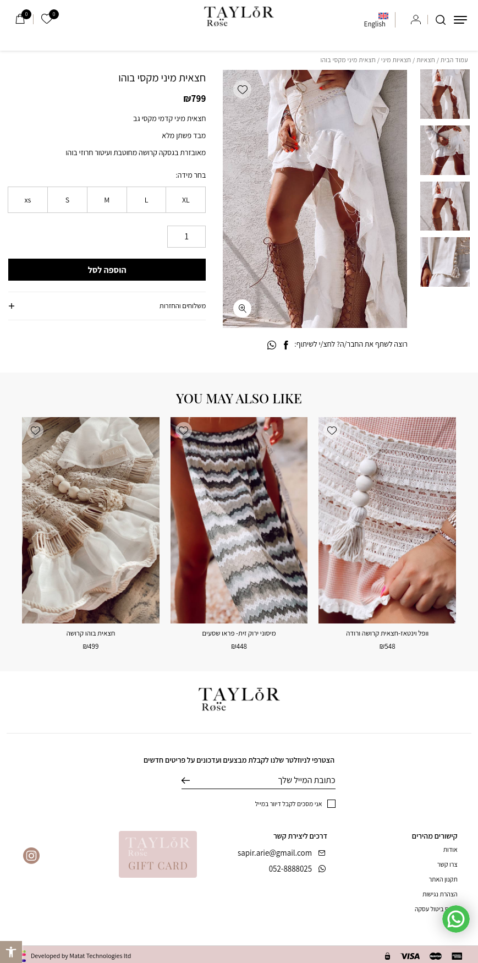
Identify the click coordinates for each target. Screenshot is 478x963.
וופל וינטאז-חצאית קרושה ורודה (387, 633)
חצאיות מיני (396, 60)
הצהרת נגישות (440, 894)
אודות (450, 849)
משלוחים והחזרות (183, 305)
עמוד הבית (454, 60)
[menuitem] (376, 20)
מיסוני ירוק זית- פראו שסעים (239, 633)
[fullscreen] (242, 308)
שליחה (194, 780)
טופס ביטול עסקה (436, 909)
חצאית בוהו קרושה (91, 633)
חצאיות (425, 60)
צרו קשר (447, 864)
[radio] (186, 200)
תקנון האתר (442, 879)
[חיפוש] (441, 20)
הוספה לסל (107, 270)
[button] (242, 89)
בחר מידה (192, 175)
